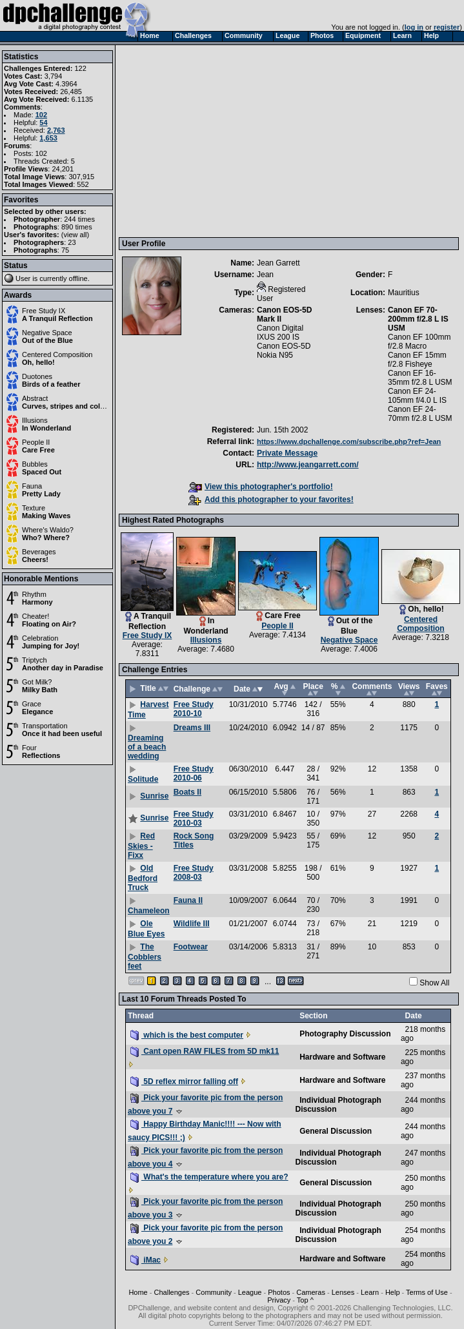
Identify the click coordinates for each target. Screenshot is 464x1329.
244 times (79, 219)
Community (214, 1292)
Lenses (343, 1292)
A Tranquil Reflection (57, 318)
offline (78, 278)
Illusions (35, 420)
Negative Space (47, 332)
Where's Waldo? (48, 530)
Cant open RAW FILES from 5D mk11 (204, 1051)
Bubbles (35, 464)
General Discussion (335, 1131)
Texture (33, 508)
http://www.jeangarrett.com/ (308, 464)
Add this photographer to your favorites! (271, 499)
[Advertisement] (237, 140)
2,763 (56, 130)
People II (36, 442)
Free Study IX (43, 311)
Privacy (278, 1300)
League (250, 1292)
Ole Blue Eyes (146, 928)
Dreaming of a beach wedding (147, 747)
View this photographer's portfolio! (260, 486)
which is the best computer (186, 1035)
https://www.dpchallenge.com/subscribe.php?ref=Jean (349, 441)
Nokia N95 (275, 355)
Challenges (172, 1292)
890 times (76, 227)
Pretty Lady (41, 494)
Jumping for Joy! (50, 646)
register (446, 27)
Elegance (37, 711)
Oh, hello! (38, 362)
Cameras (310, 1292)
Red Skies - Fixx (141, 845)
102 (41, 115)
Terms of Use (427, 1292)
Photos (279, 1292)
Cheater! (35, 616)
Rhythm (34, 594)
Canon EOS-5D (283, 346)
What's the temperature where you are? (209, 1176)
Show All (434, 982)
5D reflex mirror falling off (184, 1081)
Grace (31, 704)
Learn (370, 1292)
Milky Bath (39, 690)
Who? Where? (46, 537)
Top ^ (305, 1300)
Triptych (34, 660)
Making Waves (46, 515)
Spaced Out (41, 472)
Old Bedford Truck (142, 878)
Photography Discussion (344, 1033)
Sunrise (154, 795)
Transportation (45, 726)
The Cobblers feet (144, 956)
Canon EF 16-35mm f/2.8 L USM (420, 378)
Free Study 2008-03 (194, 873)
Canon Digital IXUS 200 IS (280, 333)
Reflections (41, 755)
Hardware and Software (342, 1057)
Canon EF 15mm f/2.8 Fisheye (417, 360)
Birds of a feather (51, 384)
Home (137, 1292)
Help (392, 1292)
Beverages (39, 552)
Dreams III (192, 727)
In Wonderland (46, 428)
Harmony (37, 602)
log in (414, 27)
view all (75, 234)
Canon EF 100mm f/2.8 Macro (419, 342)
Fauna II (188, 900)
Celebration (40, 638)
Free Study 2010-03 (194, 819)
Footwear (191, 946)
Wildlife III (192, 923)
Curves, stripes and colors (66, 406)
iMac (145, 1260)
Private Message (287, 453)
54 (43, 122)
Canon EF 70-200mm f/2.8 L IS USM (418, 319)
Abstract (35, 398)
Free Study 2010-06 (194, 773)
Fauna (32, 486)
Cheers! (35, 559)
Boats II (187, 792)
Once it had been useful (62, 733)
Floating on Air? (49, 624)
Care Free (38, 450)
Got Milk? (37, 682)
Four (29, 748)
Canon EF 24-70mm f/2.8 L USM (420, 414)
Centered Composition (57, 354)
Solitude (143, 779)
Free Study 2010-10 (194, 709)
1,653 (48, 138)
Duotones (37, 376)
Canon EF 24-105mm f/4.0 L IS (417, 396)
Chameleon (149, 910)
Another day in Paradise (62, 668)
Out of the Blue (47, 340)
